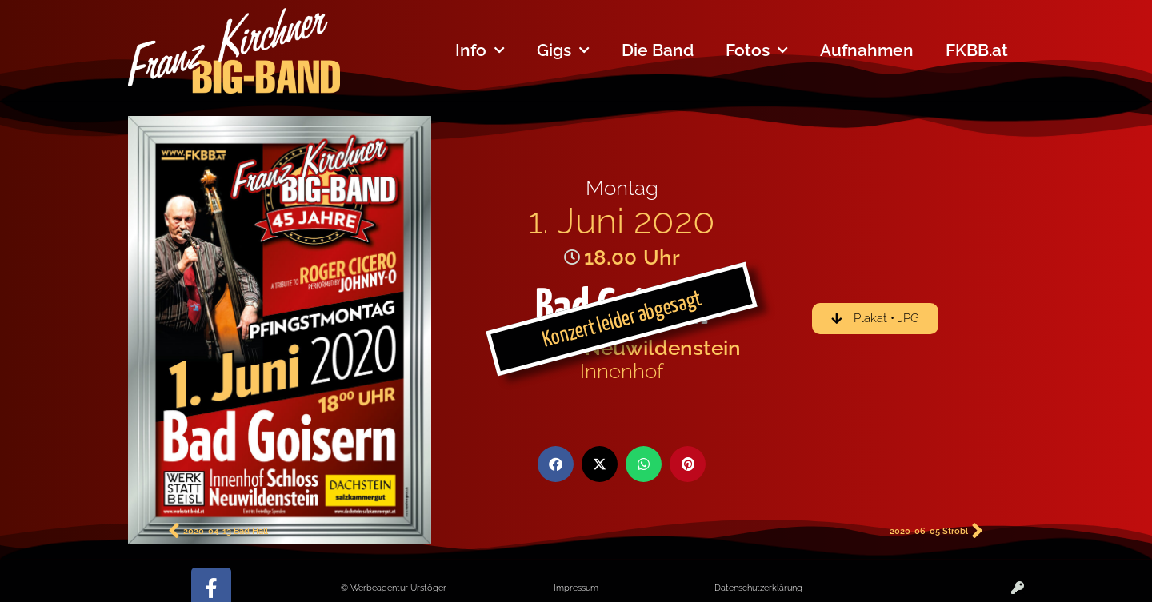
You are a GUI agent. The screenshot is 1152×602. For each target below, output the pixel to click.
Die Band (658, 50)
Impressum (576, 587)
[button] (556, 464)
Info (480, 51)
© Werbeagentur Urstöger (393, 587)
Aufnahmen (867, 50)
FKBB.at (977, 50)
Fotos (757, 51)
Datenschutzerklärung (758, 587)
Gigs (563, 51)
